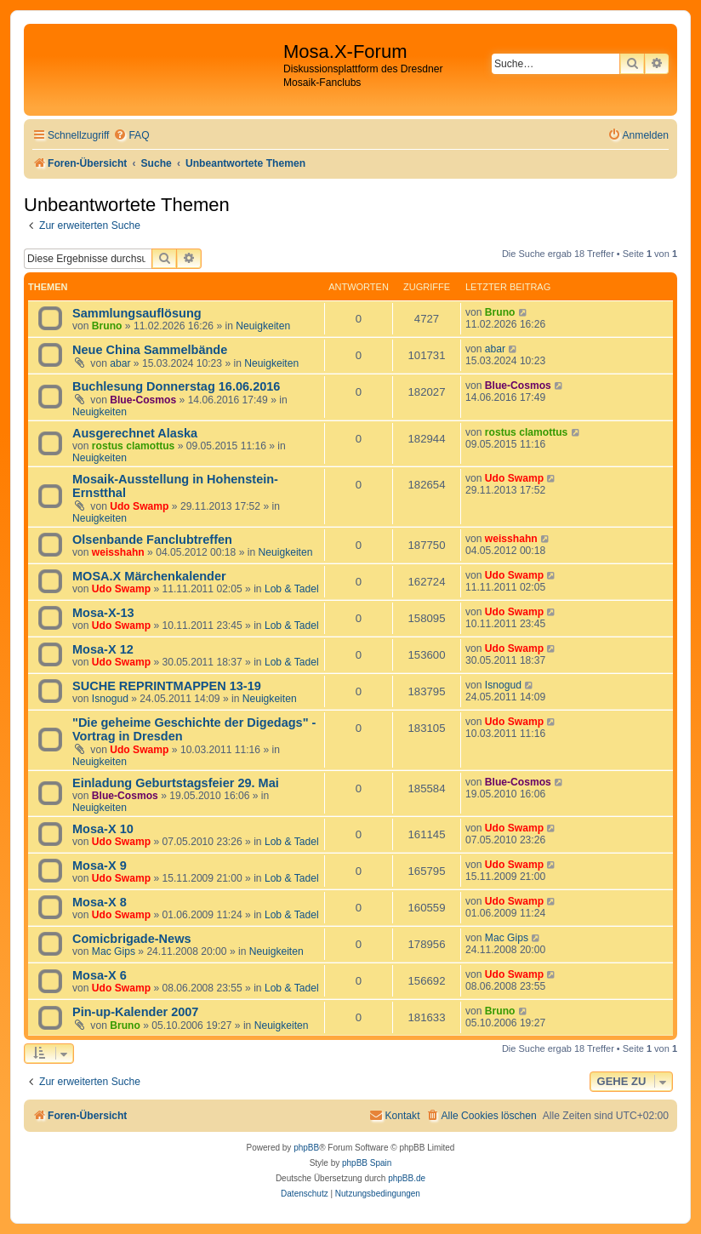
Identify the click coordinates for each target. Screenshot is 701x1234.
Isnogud (110, 699)
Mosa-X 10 (103, 829)
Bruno (107, 326)
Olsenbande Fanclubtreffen (152, 539)
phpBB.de (406, 1178)
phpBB (306, 1147)
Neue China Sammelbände (149, 350)
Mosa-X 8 (99, 902)
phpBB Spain (366, 1163)
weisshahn (118, 552)
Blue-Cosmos (143, 400)
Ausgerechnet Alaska (134, 433)
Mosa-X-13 (103, 613)
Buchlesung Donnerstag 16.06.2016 (176, 386)
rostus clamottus (133, 446)
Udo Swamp (139, 506)
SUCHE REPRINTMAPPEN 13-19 (166, 686)
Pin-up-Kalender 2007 (135, 1012)
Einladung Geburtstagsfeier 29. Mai (175, 783)
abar (120, 363)
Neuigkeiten (263, 326)
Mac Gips (113, 951)
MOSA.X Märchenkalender (149, 576)
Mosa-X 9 (99, 865)
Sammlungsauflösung (137, 313)
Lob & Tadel (292, 589)
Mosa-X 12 (103, 649)
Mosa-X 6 (99, 975)
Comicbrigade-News (131, 938)
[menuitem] (131, 135)
